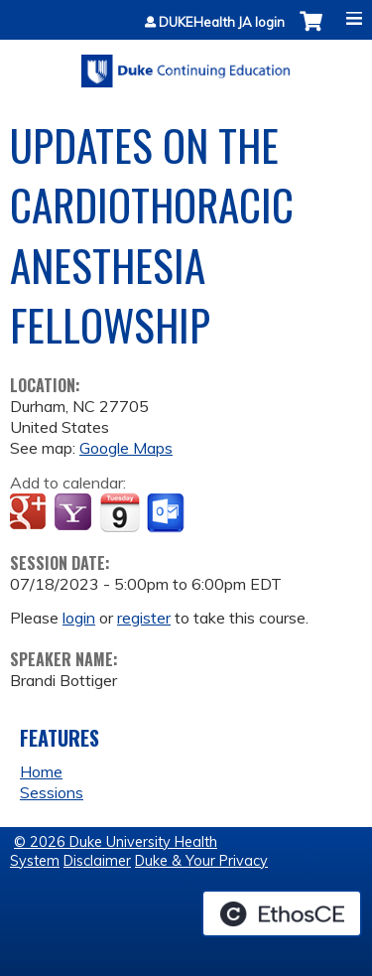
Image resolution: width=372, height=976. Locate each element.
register (144, 617)
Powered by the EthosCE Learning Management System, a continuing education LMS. (281, 913)
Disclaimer (97, 861)
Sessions (51, 792)
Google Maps (126, 448)
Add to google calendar (30, 513)
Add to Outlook (167, 513)
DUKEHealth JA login (222, 22)
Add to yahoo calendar (75, 513)
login (78, 617)
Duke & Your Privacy (201, 861)
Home (41, 771)
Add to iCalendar (119, 512)
